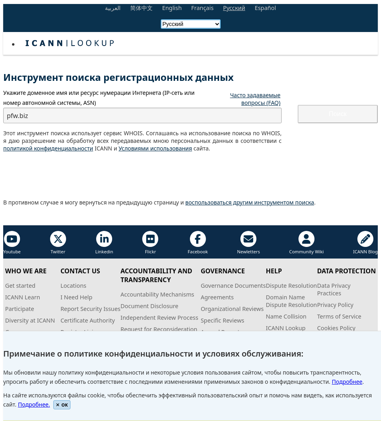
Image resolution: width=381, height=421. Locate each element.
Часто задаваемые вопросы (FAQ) (255, 98)
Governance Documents (233, 285)
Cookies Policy (336, 328)
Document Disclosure (149, 306)
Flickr (150, 243)
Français (202, 8)
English (172, 8)
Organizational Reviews (232, 309)
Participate (19, 309)
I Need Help (76, 297)
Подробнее (347, 381)
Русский (234, 8)
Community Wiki (306, 243)
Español (265, 8)
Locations (73, 285)
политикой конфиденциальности (48, 148)
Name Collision (286, 316)
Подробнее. (34, 404)
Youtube (12, 243)
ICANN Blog (365, 243)
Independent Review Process (159, 317)
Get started (20, 285)
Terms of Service (339, 316)
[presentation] (64, 175)
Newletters (248, 243)
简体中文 (141, 8)
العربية (113, 8)
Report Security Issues (90, 309)
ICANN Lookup (286, 328)
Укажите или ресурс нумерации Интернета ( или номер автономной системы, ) (99, 97)
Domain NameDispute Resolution (291, 301)
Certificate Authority (87, 320)
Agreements (217, 297)
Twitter (58, 243)
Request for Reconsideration (159, 329)
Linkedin (104, 243)
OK (62, 405)
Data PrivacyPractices (334, 289)
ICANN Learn (22, 297)
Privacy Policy (335, 305)
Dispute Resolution (291, 285)
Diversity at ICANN (30, 320)
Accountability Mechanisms (157, 294)
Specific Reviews (222, 320)
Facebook (198, 243)
